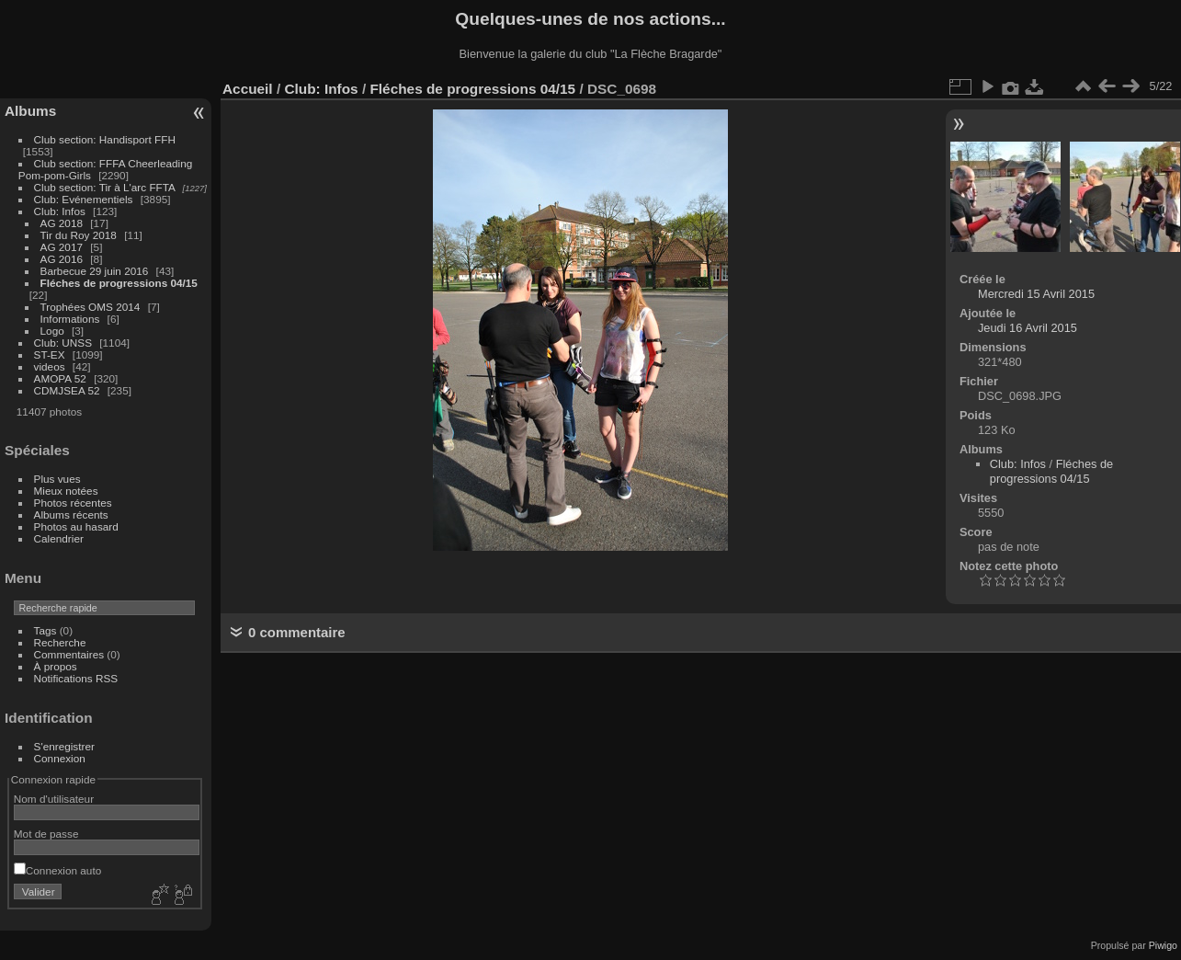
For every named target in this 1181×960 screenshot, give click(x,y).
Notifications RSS (76, 678)
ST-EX (49, 354)
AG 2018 (61, 223)
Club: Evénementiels (83, 199)
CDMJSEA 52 (67, 390)
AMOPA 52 (60, 378)
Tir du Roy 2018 (78, 235)
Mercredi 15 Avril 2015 (1036, 294)
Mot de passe (46, 834)
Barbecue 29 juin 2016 (94, 271)
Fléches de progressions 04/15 (119, 283)
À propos (55, 666)
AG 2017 (61, 247)
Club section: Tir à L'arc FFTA (105, 187)
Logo (52, 331)
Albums (30, 111)
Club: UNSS (63, 343)
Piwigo (1163, 945)
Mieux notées (66, 491)
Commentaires (69, 654)
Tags (45, 630)
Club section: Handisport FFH (105, 139)
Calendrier (59, 538)
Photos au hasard (76, 526)
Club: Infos (59, 211)
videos (49, 366)
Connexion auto (57, 870)
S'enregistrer (64, 746)
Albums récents (71, 514)
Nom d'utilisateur (54, 799)
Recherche (60, 642)
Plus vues (57, 479)
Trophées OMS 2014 (90, 307)
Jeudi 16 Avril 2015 (1027, 328)
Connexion (59, 758)
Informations (70, 319)
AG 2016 (61, 259)
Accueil (247, 89)
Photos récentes (73, 503)
